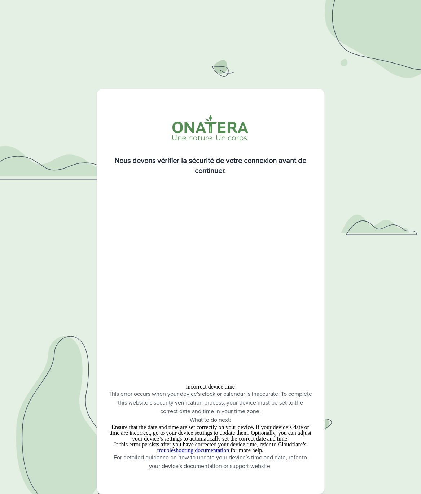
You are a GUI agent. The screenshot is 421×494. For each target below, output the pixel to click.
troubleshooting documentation (193, 450)
